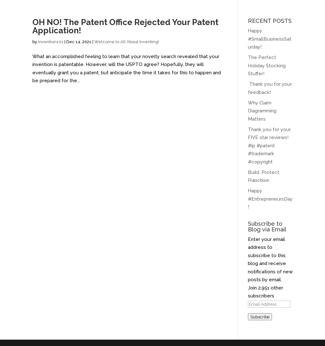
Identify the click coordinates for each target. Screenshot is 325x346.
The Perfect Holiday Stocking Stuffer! (267, 66)
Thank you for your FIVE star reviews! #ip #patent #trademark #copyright (269, 146)
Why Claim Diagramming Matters (262, 111)
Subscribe (259, 316)
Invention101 (50, 41)
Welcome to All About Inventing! (126, 41)
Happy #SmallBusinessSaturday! (269, 39)
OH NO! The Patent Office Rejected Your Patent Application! (125, 26)
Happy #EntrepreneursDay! (270, 199)
